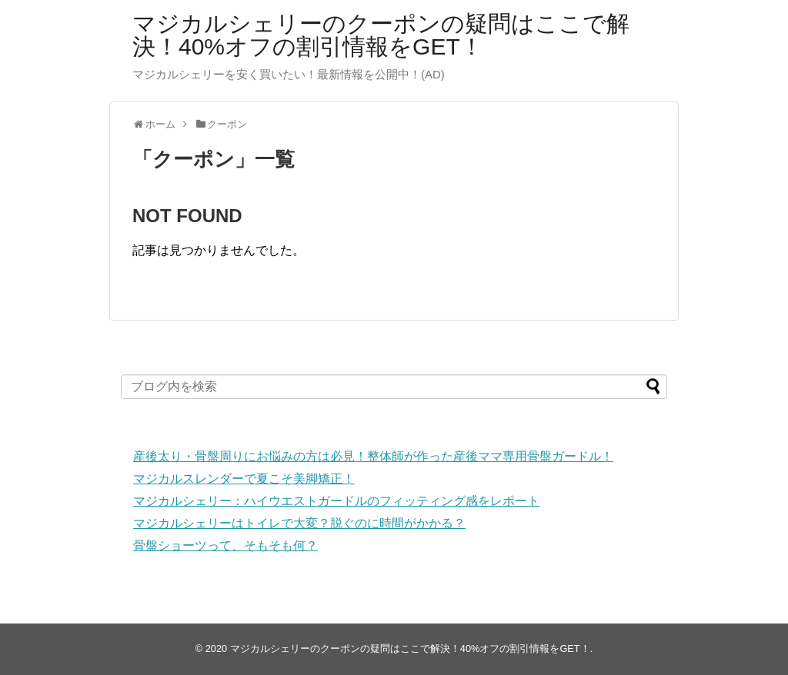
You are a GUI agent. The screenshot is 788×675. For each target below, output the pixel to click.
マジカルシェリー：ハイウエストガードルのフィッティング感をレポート (336, 500)
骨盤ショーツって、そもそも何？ (225, 545)
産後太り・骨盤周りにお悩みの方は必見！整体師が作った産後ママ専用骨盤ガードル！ (373, 456)
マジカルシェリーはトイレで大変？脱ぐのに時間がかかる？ (299, 523)
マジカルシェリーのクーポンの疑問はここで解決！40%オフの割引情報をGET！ (380, 35)
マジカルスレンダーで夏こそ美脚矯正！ (244, 478)
